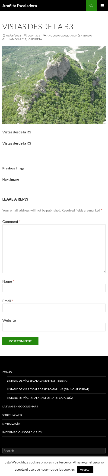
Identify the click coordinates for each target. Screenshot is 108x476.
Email (7, 300)
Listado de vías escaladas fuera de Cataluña (40, 398)
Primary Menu (102, 5)
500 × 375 (34, 35)
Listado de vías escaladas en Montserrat (37, 380)
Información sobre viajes (21, 432)
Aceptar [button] (85, 469)
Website (9, 320)
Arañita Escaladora (19, 5)
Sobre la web (12, 415)
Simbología (11, 423)
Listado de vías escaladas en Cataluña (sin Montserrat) (48, 389)
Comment (11, 221)
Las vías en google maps (20, 406)
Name (8, 281)
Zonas (7, 372)
